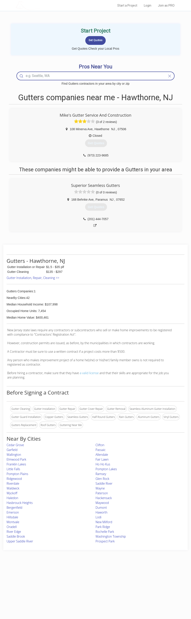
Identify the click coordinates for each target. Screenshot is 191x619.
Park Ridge (103, 527)
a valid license (89, 373)
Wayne (100, 488)
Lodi (99, 517)
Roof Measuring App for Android (92, 597)
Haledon (12, 498)
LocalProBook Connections (146, 592)
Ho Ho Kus (103, 464)
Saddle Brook (16, 536)
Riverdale (13, 483)
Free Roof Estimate (40, 592)
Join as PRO (166, 5)
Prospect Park (105, 541)
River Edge (14, 532)
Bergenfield (14, 507)
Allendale (102, 454)
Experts (77, 582)
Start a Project (127, 5)
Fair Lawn (102, 459)
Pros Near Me (37, 582)
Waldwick (13, 488)
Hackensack (104, 498)
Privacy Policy (138, 582)
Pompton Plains (17, 474)
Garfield (12, 450)
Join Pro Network (83, 578)
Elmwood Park (16, 459)
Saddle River (104, 483)
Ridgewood (14, 479)
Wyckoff (12, 493)
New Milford (104, 522)
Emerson (13, 512)
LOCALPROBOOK (41, 5)
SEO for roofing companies (145, 597)
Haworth (101, 512)
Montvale (13, 522)
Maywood (102, 503)
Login (147, 5)
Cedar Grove (15, 445)
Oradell (12, 527)
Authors (134, 587)
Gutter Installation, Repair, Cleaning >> (33, 278)
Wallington (14, 454)
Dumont (101, 507)
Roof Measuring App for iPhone (91, 592)
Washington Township (111, 536)
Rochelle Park (105, 532)
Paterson (102, 493)
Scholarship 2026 (140, 578)
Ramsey (101, 474)
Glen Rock (102, 479)
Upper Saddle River (20, 541)
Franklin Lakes (16, 464)
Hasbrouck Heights (20, 503)
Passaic (101, 450)
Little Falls (13, 469)
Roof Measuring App (85, 587)
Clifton (100, 445)
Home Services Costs (41, 578)
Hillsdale (12, 517)
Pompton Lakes (106, 469)
